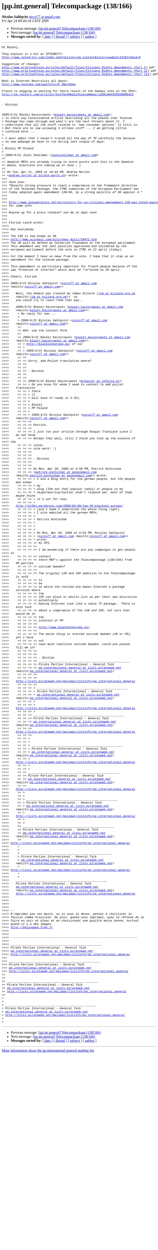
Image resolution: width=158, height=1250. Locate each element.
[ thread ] (60, 36)
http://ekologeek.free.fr (32, 1104)
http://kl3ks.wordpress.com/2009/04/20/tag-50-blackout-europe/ (69, 598)
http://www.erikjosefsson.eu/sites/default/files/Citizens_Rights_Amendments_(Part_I (74, 72)
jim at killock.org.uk (116, 343)
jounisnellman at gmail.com (74, 177)
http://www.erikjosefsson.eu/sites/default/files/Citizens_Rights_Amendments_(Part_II (74, 76)
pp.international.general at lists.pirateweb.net (80, 792)
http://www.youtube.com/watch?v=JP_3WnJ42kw (39, 92)
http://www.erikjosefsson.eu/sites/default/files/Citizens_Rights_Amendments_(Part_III (75, 80)
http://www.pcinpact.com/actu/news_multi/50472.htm (54, 278)
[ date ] (48, 36)
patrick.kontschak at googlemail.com (66, 558)
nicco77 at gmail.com (44, 17)
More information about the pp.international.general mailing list (48, 1246)
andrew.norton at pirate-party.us (37, 201)
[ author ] (90, 36)
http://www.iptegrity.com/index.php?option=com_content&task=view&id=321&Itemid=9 (71, 60)
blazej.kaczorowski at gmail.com (81, 129)
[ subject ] (75, 36)
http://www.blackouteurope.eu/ (64, 744)
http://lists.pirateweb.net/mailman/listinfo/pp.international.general (75, 808)
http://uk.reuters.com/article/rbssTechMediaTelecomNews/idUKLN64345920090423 (67, 104)
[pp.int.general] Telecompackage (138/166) (69, 28)
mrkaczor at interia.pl (100, 448)
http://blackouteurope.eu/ (48, 404)
